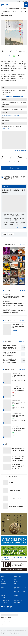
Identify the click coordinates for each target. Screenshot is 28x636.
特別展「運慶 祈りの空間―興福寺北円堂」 (18, 416)
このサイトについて (5, 600)
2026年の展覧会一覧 (14, 490)
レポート (6, 186)
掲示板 (15, 583)
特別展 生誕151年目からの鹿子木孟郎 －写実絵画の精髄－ (18, 326)
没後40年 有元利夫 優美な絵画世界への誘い (18, 402)
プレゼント (16, 581)
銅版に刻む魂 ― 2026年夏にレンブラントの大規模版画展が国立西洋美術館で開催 (14, 311)
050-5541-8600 (5, 128)
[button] (6, 251)
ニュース (3, 581)
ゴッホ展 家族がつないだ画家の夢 (18, 376)
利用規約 (3, 633)
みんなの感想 (14, 168)
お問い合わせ (17, 602)
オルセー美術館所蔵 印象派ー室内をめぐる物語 (18, 429)
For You (3, 597)
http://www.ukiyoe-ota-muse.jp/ (10, 115)
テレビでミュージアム (15, 498)
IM (3, 186)
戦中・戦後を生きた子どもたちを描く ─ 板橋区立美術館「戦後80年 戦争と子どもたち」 (14, 297)
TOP (2, 8)
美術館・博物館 (17, 576)
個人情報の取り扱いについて (15, 633)
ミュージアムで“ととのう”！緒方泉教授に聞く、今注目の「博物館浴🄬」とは (18, 458)
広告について (4, 602)
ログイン (3, 595)
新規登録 (16, 595)
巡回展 (11, 483)
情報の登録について (18, 600)
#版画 (4, 234)
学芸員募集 (3, 583)
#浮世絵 (11, 234)
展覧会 (6, 8)
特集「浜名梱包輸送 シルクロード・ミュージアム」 (18, 449)
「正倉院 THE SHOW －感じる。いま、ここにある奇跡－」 (18, 389)
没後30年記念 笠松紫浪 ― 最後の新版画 (13, 191)
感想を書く (22, 51)
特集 (15, 579)
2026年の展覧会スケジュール (20, 588)
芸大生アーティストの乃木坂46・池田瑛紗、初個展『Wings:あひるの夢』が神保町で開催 (13, 304)
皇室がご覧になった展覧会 (16, 506)
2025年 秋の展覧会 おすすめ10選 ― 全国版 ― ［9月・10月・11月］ (18, 466)
